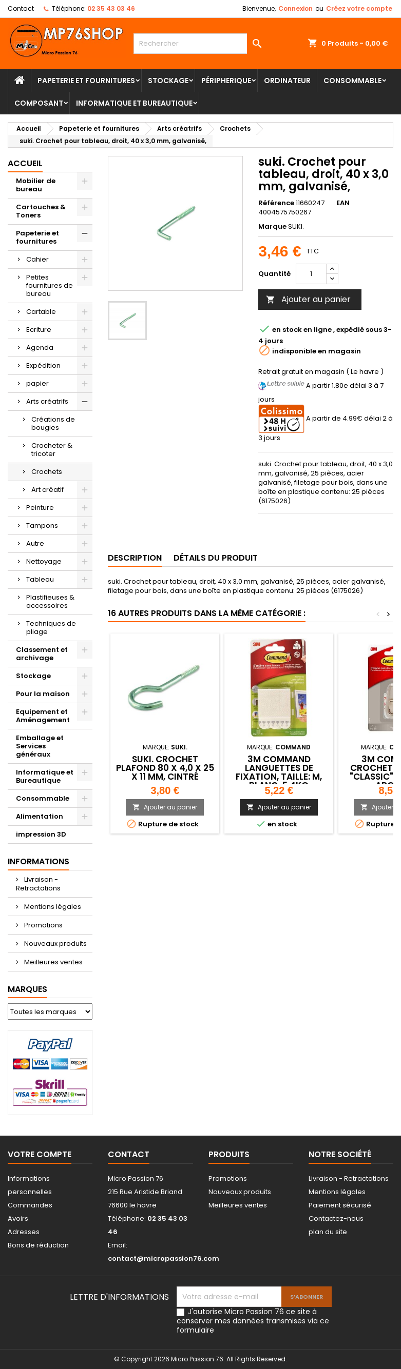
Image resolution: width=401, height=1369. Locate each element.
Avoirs (18, 1218)
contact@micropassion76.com (163, 1258)
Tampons (42, 525)
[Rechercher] (200, 43)
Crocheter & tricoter (51, 450)
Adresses (24, 1232)
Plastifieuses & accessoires (50, 601)
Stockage (168, 80)
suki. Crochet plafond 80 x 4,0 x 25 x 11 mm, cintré (165, 768)
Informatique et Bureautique (134, 103)
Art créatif (47, 489)
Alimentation (39, 816)
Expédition (43, 365)
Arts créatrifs (47, 401)
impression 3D (41, 834)
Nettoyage (44, 561)
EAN (343, 203)
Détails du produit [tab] (216, 558)
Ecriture (38, 329)
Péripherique (226, 80)
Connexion (295, 8)
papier (37, 383)
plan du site (328, 1232)
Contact (21, 8)
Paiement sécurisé (340, 1205)
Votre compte (39, 1154)
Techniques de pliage (51, 628)
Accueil (25, 163)
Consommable (352, 80)
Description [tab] (135, 558)
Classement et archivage (42, 654)
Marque (272, 226)
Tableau (40, 579)
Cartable (41, 311)
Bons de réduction (38, 1245)
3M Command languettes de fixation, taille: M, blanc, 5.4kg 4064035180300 (279, 776)
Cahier (37, 259)
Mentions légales (52, 906)
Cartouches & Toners (41, 211)
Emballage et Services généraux (40, 746)
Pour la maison (43, 694)
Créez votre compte (359, 8)
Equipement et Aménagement (43, 716)
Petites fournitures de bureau (49, 285)
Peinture (40, 507)
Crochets (46, 472)
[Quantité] (311, 274)
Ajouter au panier (308, 299)
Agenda (39, 347)
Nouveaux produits (55, 943)
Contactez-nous (336, 1218)
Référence (276, 203)
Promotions (43, 925)
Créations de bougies (53, 423)
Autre (35, 543)
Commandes (30, 1205)
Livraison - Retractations (38, 884)
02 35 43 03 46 (111, 8)
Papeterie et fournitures (86, 80)
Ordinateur (287, 80)
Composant (38, 103)
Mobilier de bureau (35, 185)
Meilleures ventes (53, 962)
